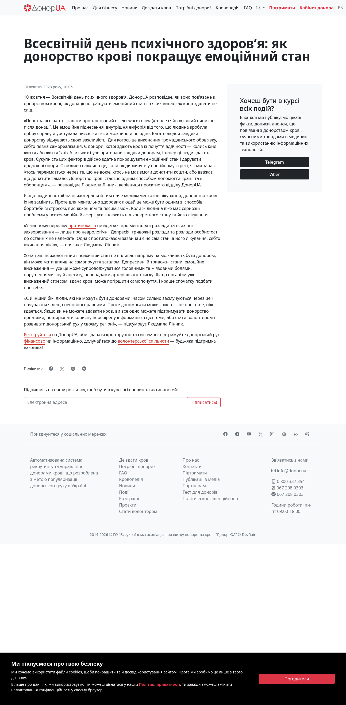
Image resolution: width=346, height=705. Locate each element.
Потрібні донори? (193, 8)
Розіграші (129, 498)
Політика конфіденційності (210, 498)
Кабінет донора (316, 8)
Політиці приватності (159, 684)
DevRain (249, 534)
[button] (260, 7)
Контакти (192, 466)
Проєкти (127, 505)
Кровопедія (228, 8)
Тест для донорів (200, 492)
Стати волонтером (138, 511)
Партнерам (194, 486)
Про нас (80, 8)
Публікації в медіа (201, 479)
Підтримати (282, 8)
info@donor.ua (288, 471)
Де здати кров (156, 8)
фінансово (34, 341)
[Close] (297, 679)
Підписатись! (203, 402)
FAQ (248, 8)
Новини (129, 8)
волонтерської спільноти (143, 341)
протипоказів (82, 225)
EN (341, 8)
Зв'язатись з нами (290, 460)
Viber (274, 174)
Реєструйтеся (37, 335)
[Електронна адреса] (105, 402)
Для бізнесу (105, 8)
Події (124, 492)
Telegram (274, 162)
